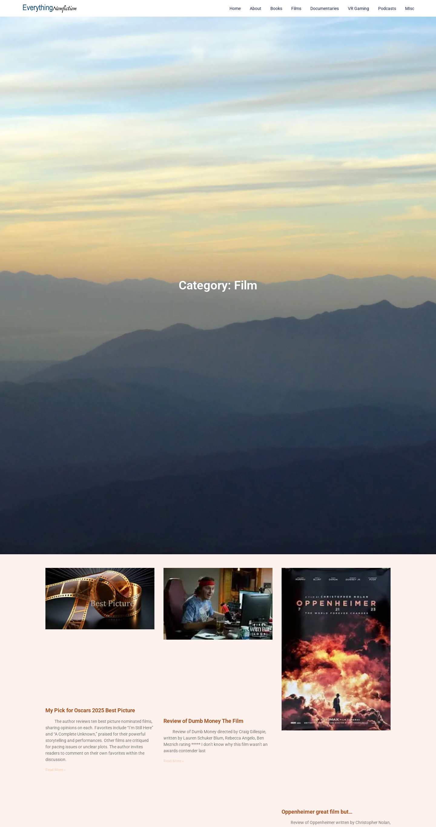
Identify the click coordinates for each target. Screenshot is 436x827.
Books (276, 8)
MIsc (409, 8)
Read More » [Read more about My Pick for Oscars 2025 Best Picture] (55, 770)
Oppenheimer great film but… (317, 812)
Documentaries (324, 8)
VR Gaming (358, 8)
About (255, 8)
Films (296, 8)
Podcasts (387, 8)
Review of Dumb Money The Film (203, 721)
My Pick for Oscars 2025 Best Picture (90, 710)
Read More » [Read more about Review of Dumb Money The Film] (174, 761)
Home (235, 8)
